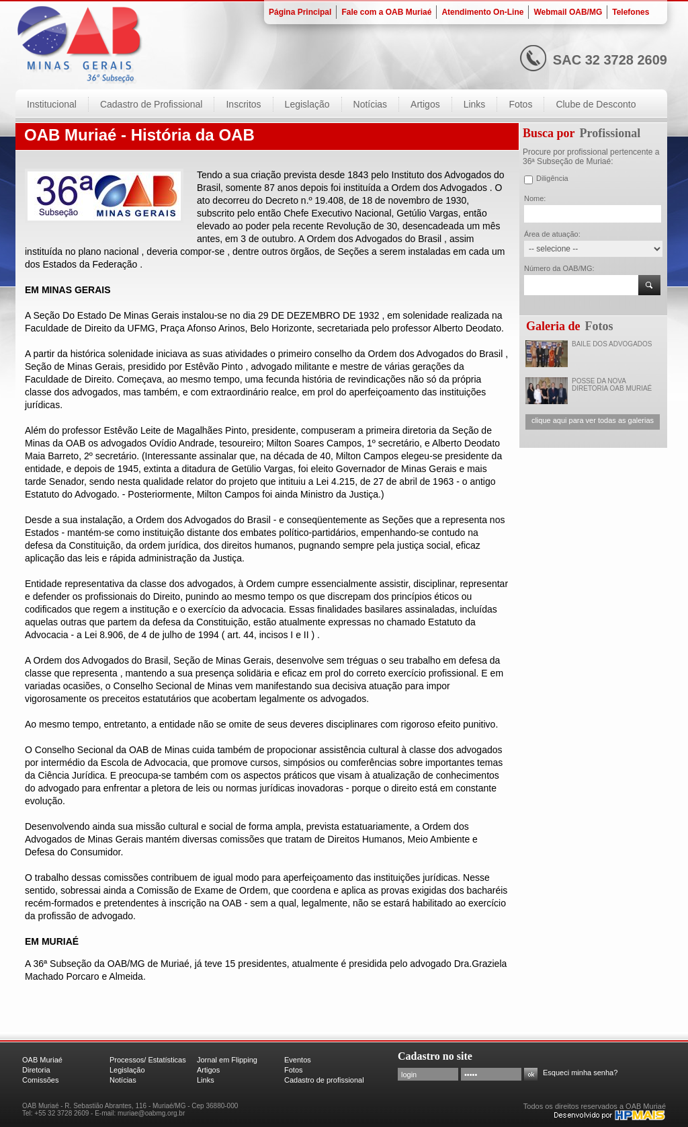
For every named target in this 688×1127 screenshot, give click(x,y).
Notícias (123, 1080)
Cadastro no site (435, 1056)
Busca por (549, 133)
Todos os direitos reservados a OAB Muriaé (594, 1106)
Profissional (610, 133)
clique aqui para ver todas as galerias (592, 420)
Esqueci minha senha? (580, 1072)
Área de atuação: (552, 234)
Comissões (40, 1080)
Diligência (552, 178)
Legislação (127, 1070)
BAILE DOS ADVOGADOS (612, 344)
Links (205, 1080)
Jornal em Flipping (227, 1060)
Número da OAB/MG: (559, 268)
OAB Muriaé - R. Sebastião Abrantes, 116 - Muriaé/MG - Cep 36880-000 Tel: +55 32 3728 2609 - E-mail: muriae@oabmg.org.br (130, 1109)
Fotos (599, 326)
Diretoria (36, 1070)
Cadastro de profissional (324, 1080)
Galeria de (553, 326)
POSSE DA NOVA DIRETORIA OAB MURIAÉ (612, 384)
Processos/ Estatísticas (148, 1060)
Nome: (535, 198)
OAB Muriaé (42, 1060)
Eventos (297, 1060)
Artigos (208, 1070)
